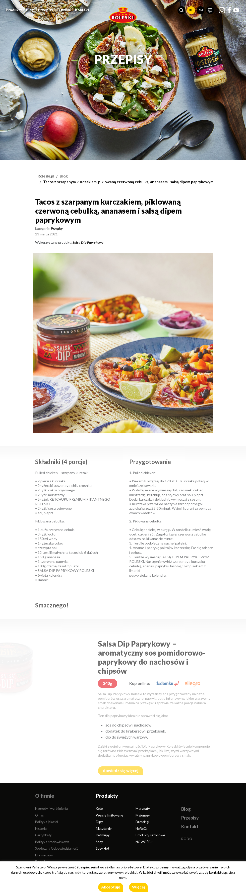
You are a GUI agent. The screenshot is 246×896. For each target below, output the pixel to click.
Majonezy (143, 815)
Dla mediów (44, 855)
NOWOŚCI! (144, 842)
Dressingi (142, 822)
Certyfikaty (43, 835)
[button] (181, 9)
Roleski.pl (46, 176)
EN (201, 9)
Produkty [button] (14, 9)
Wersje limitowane (109, 815)
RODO (186, 839)
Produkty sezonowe (150, 835)
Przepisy (45, 9)
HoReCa (142, 829)
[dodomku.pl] (167, 683)
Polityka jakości (46, 822)
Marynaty (143, 809)
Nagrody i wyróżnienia (51, 809)
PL (191, 9)
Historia (41, 829)
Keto (99, 809)
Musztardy (104, 829)
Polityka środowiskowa (52, 842)
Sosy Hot (102, 848)
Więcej (138, 886)
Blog (30, 9)
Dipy (99, 822)
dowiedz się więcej (120, 770)
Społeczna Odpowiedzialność (56, 848)
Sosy (99, 842)
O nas (39, 815)
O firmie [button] (64, 9)
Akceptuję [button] (110, 886)
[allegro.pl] (192, 683)
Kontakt (82, 9)
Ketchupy (103, 835)
